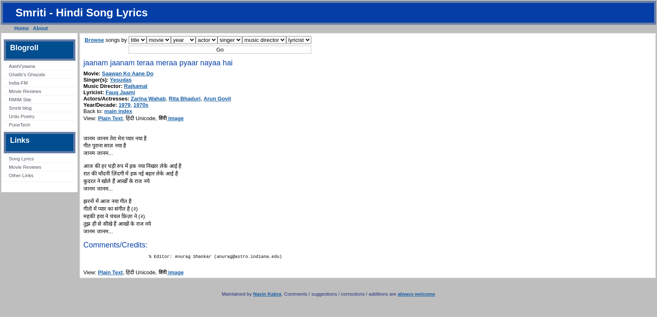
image (171, 118)
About (40, 28)
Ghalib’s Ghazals (27, 74)
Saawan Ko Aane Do (127, 73)
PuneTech (19, 124)
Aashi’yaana (22, 66)
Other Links (21, 175)
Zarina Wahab (148, 98)
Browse (94, 40)
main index (118, 111)
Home (21, 28)
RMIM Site (20, 99)
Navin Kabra (267, 295)
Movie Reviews (25, 91)
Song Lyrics (21, 158)
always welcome (416, 295)
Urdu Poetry (21, 116)
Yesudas (121, 80)
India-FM (18, 82)
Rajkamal (135, 86)
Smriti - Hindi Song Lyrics (82, 12)
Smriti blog (20, 108)
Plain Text (110, 118)
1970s (141, 105)
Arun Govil (217, 98)
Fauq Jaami (120, 92)
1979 (124, 105)
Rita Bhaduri (185, 98)
